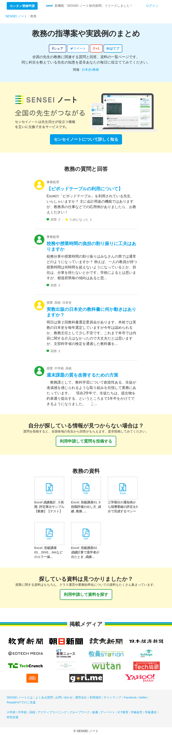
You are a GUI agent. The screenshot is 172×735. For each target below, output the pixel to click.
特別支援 (12, 717)
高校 (32, 712)
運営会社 (81, 697)
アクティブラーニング (52, 712)
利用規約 (95, 697)
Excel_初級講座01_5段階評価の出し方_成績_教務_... (86, 506)
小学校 (11, 712)
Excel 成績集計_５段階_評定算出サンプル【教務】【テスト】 (49, 506)
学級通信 (151, 712)
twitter (143, 697)
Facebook (130, 697)
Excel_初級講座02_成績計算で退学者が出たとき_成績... (85, 552)
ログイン (152, 5)
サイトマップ (112, 697)
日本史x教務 (90, 69)
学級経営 (136, 712)
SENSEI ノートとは (20, 697)
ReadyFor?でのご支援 (21, 702)
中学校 (22, 712)
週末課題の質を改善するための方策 (82, 375)
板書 (95, 712)
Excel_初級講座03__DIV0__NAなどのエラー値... (48, 552)
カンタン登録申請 (22, 6)
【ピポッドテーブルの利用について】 (85, 188)
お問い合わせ (64, 697)
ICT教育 (123, 712)
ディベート (108, 712)
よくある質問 (44, 697)
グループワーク (79, 712)
